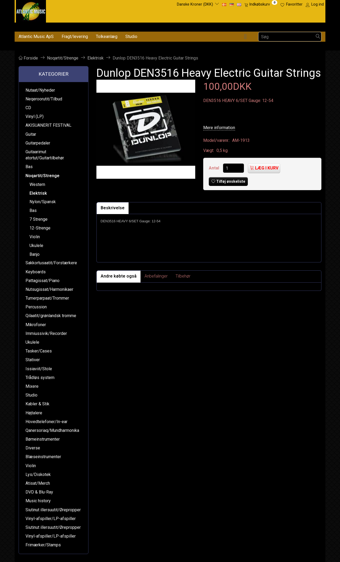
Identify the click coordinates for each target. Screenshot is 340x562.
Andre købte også (119, 276)
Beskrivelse (113, 207)
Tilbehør (183, 276)
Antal (214, 168)
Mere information (219, 127)
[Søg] (318, 37)
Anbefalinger (156, 276)
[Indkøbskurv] (261, 4)
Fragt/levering (75, 36)
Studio (131, 36)
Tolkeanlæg (106, 36)
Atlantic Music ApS (36, 36)
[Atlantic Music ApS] (31, 10)
